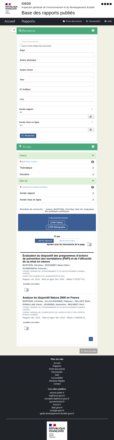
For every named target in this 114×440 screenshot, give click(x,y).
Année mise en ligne (30, 199)
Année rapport (27, 193)
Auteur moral (26, 70)
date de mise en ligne (67, 241)
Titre (22, 79)
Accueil (57, 363)
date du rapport (44, 241)
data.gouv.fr (57, 407)
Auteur (23, 155)
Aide (57, 375)
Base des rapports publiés (48, 13)
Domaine (24, 174)
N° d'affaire (25, 89)
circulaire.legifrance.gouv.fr (57, 398)
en (21, 112)
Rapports (57, 366)
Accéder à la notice (31, 284)
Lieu (22, 99)
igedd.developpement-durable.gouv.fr (57, 413)
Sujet (22, 50)
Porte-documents (57, 369)
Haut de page (88, 351)
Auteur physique (28, 60)
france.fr (57, 404)
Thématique (26, 168)
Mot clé (23, 181)
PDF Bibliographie (56, 227)
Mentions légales (57, 381)
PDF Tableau (56, 223)
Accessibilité (57, 378)
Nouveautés (57, 372)
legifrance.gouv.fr (57, 395)
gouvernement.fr (57, 401)
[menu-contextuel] (21, 46)
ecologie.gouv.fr (57, 410)
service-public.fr (57, 393)
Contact (57, 384)
